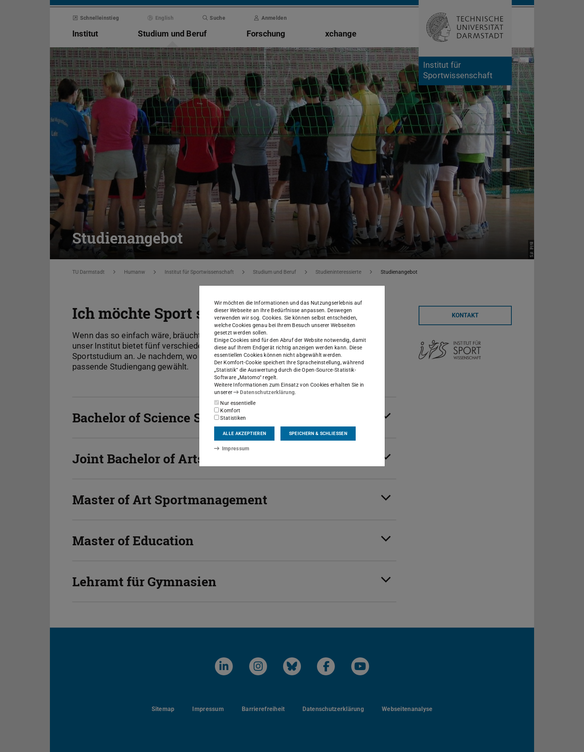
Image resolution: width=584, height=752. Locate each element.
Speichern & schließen (318, 433)
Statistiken (230, 418)
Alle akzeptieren (244, 433)
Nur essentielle (235, 403)
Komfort (227, 410)
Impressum (232, 448)
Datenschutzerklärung (264, 392)
